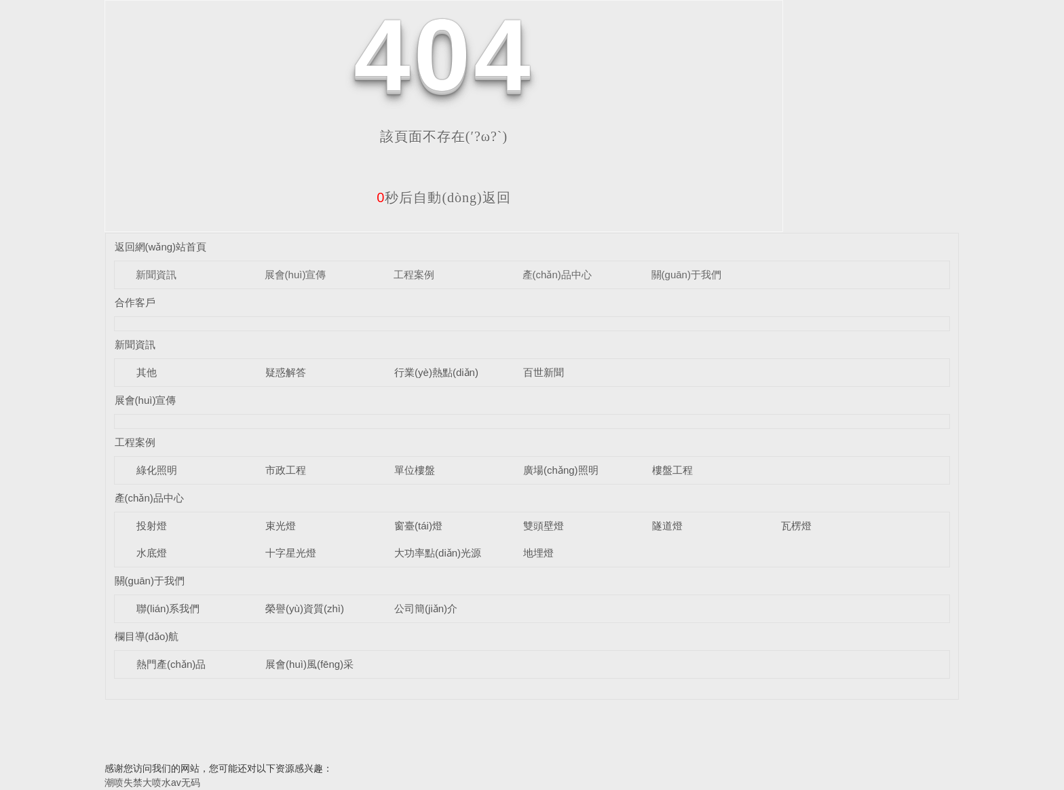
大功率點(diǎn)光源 (437, 553)
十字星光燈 (290, 553)
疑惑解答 (285, 372)
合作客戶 (135, 302)
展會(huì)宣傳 (295, 274)
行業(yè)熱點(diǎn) (436, 372)
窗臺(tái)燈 (418, 525)
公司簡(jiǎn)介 (425, 608)
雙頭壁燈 (543, 525)
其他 (146, 372)
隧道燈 (667, 525)
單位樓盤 (414, 470)
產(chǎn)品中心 (557, 274)
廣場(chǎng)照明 (560, 470)
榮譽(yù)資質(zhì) (304, 608)
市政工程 (285, 470)
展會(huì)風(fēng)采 (309, 664)
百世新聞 (543, 372)
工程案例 (414, 274)
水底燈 (151, 553)
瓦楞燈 (796, 525)
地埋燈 (538, 553)
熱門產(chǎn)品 (171, 664)
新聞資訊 (156, 274)
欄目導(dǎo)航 (147, 636)
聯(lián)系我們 (168, 608)
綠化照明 (156, 470)
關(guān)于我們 (686, 274)
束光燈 (280, 525)
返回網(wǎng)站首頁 (161, 246)
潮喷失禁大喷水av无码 (152, 782)
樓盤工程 (672, 470)
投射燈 (151, 525)
